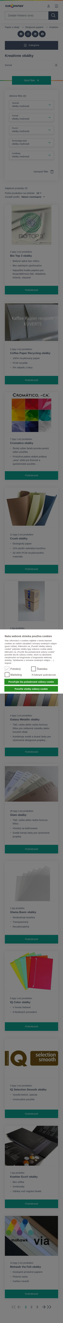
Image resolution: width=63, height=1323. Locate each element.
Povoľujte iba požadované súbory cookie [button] (31, 682)
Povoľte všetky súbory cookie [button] (31, 689)
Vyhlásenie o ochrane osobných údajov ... (33, 660)
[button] (43, 675)
